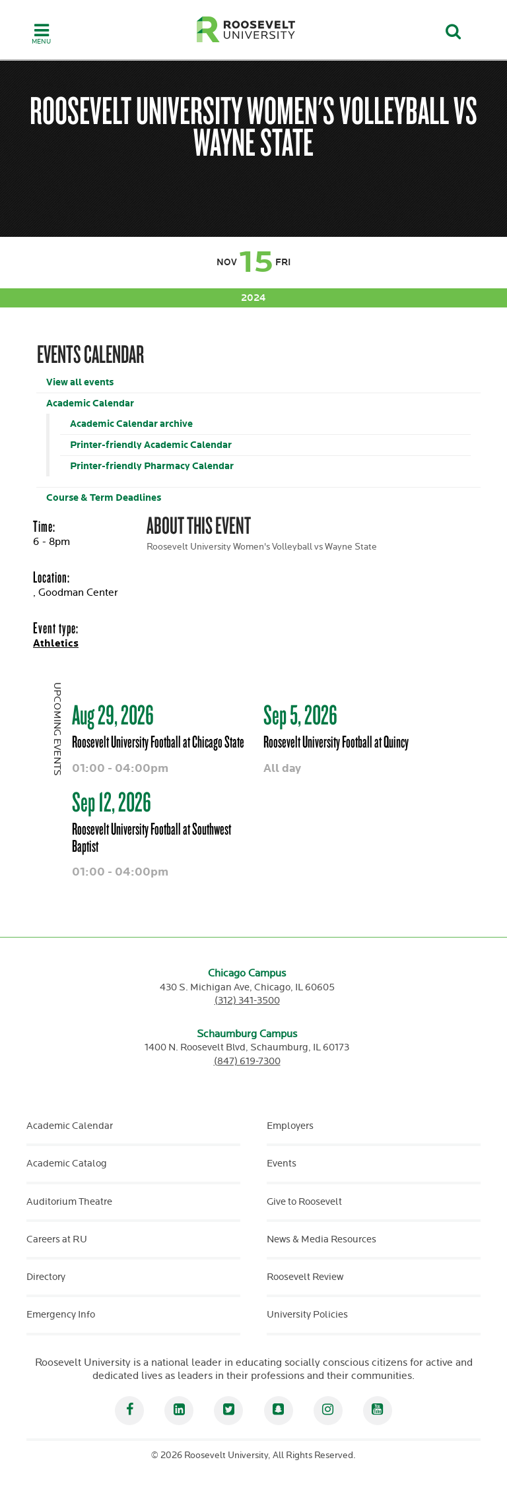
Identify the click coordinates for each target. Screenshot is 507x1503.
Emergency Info (60, 1314)
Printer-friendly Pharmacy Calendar (152, 466)
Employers (290, 1126)
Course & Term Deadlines (103, 498)
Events (281, 1163)
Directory (45, 1277)
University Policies (307, 1314)
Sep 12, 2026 (111, 801)
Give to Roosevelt (304, 1201)
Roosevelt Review (305, 1277)
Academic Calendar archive (131, 424)
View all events (80, 382)
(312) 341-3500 (247, 1000)
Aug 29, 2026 (113, 714)
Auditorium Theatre (69, 1201)
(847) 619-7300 (247, 1061)
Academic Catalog (66, 1163)
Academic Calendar (90, 403)
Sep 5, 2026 (300, 714)
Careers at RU (56, 1239)
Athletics (56, 643)
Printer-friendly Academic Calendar (151, 445)
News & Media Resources (321, 1239)
